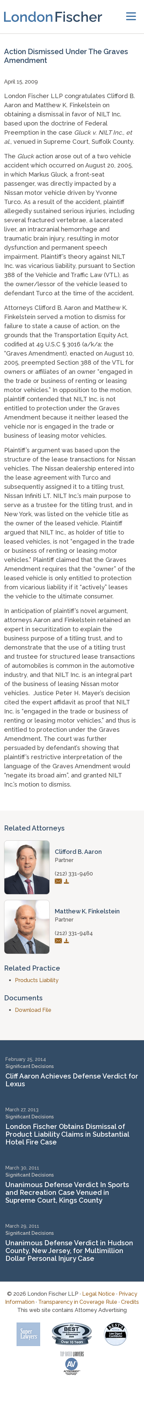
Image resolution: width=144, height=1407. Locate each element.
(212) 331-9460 (74, 873)
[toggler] (131, 16)
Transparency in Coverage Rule (77, 1302)
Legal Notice (98, 1294)
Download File (33, 1010)
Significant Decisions (29, 1066)
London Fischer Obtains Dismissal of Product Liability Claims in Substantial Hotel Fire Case (67, 1134)
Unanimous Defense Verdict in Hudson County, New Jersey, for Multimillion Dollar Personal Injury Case (69, 1251)
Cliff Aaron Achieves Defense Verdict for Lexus (71, 1080)
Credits (130, 1302)
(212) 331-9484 (74, 933)
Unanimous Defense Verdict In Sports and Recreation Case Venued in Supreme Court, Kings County (67, 1192)
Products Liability (36, 980)
